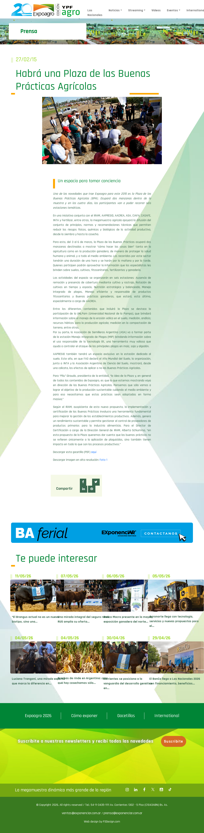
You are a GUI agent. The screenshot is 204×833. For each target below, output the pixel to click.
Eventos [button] (172, 10)
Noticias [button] (114, 10)
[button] (83, 482)
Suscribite (173, 741)
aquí (93, 452)
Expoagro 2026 (38, 716)
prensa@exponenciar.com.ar (123, 813)
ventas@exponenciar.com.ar (82, 813)
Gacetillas (126, 716)
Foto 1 (103, 460)
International (166, 716)
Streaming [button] (135, 10)
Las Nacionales (94, 12)
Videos (156, 10)
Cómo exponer (84, 716)
